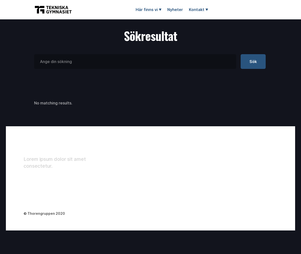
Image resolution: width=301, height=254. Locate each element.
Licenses (264, 164)
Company (224, 155)
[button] (148, 10)
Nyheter (175, 9)
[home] (53, 9)
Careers (223, 182)
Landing (223, 146)
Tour (259, 146)
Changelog (265, 173)
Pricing (222, 173)
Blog (219, 164)
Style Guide (266, 155)
